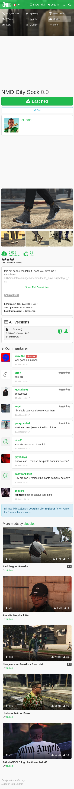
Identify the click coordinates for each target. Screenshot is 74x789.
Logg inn (34, 508)
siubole (26, 120)
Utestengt (31, 356)
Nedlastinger (15, 255)
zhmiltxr (19, 490)
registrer (50, 508)
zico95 (18, 440)
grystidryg (21, 457)
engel (18, 406)
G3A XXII (20, 356)
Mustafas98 (21, 389)
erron (18, 372)
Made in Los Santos (12, 783)
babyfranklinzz (23, 473)
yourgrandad (22, 423)
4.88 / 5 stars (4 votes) (11, 263)
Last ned (37, 101)
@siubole (20, 494)
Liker (32, 255)
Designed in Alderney (13, 780)
